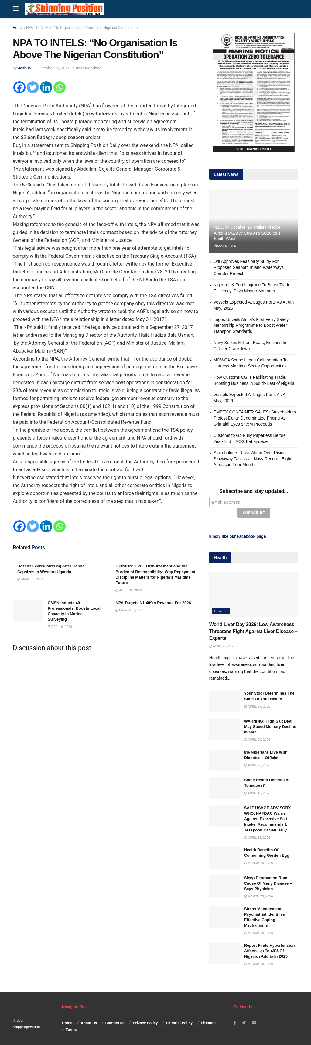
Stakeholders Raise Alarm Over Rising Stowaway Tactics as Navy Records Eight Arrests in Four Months (253, 458)
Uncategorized (88, 68)
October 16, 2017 (55, 68)
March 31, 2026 (129, 610)
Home (17, 28)
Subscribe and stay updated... (253, 491)
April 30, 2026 (30, 579)
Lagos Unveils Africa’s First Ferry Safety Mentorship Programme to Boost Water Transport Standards (251, 325)
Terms (71, 1028)
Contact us (115, 1021)
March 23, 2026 (258, 862)
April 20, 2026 (257, 738)
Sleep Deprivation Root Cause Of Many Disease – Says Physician (268, 882)
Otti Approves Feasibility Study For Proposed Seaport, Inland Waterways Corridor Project (249, 267)
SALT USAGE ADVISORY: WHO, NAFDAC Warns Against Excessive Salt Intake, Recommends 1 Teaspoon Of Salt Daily (268, 817)
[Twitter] (33, 87)
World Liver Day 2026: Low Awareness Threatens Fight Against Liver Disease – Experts (253, 630)
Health (221, 610)
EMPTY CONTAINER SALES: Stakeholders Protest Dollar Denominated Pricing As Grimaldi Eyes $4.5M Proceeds (255, 417)
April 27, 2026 (222, 645)
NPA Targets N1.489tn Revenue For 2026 (153, 603)
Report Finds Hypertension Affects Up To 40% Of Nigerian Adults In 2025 (269, 949)
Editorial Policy (179, 1021)
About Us (89, 1021)
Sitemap (208, 1021)
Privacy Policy (145, 1021)
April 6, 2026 (60, 627)
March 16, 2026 (258, 932)
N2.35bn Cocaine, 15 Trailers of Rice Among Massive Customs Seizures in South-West (248, 233)
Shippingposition (26, 1026)
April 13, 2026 (257, 792)
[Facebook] (19, 87)
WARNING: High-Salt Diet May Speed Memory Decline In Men (270, 725)
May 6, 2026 (225, 246)
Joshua (24, 68)
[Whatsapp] (59, 87)
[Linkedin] (46, 87)
